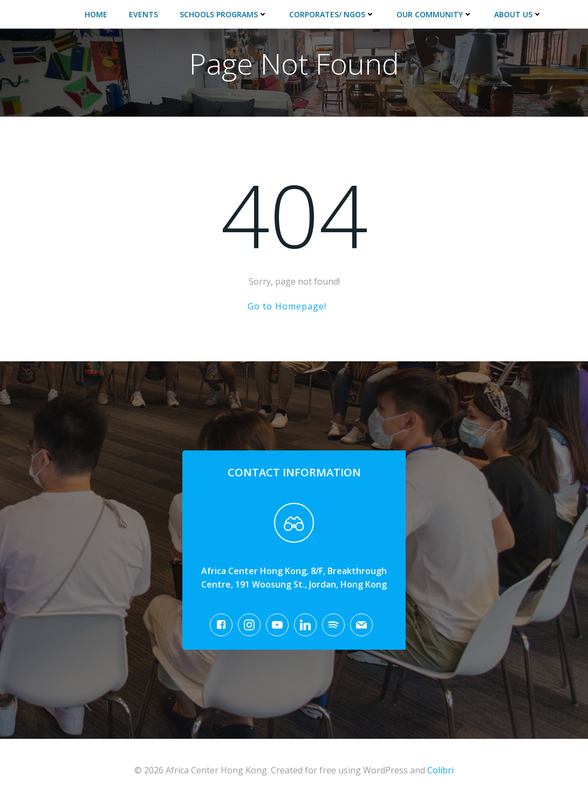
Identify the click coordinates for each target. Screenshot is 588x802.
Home (96, 14)
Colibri (440, 770)
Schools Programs (224, 14)
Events (143, 14)
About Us (518, 14)
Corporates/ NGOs (332, 14)
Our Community (434, 14)
